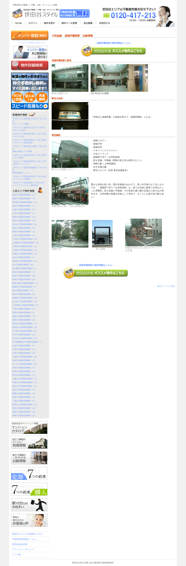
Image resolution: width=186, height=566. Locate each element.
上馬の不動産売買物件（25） (24, 235)
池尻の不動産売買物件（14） (24, 198)
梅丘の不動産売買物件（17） (24, 206)
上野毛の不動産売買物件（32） (25, 246)
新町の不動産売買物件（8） (23, 313)
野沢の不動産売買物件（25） (24, 375)
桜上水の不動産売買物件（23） (25, 301)
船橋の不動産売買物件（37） (24, 393)
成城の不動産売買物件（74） (24, 316)
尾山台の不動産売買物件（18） (25, 224)
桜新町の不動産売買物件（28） (25, 298)
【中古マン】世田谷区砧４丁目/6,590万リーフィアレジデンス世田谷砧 (28, 184)
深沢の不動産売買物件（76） (24, 390)
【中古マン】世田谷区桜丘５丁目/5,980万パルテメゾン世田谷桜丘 (29, 141)
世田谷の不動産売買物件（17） (25, 324)
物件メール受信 (69, 23)
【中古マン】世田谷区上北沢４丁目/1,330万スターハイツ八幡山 (29, 121)
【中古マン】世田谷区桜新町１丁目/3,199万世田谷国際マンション (29, 170)
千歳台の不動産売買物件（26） (25, 357)
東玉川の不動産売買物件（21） (25, 386)
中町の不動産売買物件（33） (24, 368)
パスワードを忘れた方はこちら (32, 43)
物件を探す (49, 23)
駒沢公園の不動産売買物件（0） (25, 283)
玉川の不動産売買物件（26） (24, 335)
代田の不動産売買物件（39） (24, 353)
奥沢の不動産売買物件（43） (24, 221)
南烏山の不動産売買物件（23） (25, 404)
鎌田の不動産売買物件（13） (24, 232)
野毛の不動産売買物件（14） (24, 371)
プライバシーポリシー (23, 549)
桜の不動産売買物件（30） (23, 290)
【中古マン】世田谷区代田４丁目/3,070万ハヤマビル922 (29, 135)
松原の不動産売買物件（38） (24, 397)
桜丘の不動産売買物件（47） (24, 294)
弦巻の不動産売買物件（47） (24, 360)
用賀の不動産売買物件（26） (24, 412)
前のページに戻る (166, 286)
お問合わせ (104, 23)
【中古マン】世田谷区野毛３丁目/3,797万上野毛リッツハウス (29, 162)
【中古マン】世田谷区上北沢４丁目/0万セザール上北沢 (28, 129)
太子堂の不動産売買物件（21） (25, 331)
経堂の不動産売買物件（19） (24, 276)
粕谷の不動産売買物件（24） (24, 228)
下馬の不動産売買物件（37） (24, 309)
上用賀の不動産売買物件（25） (25, 250)
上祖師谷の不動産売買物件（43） (26, 243)
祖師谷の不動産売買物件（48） (25, 327)
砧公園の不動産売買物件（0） (24, 268)
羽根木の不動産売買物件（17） (25, 382)
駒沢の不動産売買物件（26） (24, 279)
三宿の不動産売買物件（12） (24, 401)
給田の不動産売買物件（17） (24, 272)
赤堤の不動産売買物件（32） (24, 195)
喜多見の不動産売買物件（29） (25, 261)
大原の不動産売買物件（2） (23, 213)
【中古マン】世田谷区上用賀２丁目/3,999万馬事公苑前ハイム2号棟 (29, 148)
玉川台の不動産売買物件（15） (25, 338)
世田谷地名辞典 (19, 544)
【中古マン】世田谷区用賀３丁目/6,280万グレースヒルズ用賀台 (29, 177)
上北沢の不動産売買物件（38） (25, 239)
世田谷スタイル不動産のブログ (27, 534)
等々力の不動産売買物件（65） (25, 364)
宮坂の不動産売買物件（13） (24, 408)
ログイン (32, 23)
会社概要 (88, 23)
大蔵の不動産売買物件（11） (24, 210)
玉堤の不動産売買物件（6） (23, 346)
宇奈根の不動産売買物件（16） (25, 202)
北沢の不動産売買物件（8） (23, 257)
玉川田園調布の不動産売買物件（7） (27, 342)
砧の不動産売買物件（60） (23, 265)
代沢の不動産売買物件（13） (24, 349)
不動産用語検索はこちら (24, 539)
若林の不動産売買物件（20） (24, 415)
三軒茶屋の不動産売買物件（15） (26, 305)
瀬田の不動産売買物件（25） (24, 320)
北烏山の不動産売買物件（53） (25, 254)
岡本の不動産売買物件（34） (24, 217)
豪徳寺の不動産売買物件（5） (24, 287)
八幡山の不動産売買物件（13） (25, 379)
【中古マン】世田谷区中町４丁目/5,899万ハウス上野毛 (29, 156)
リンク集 (16, 554)
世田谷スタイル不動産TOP (18, 23)
